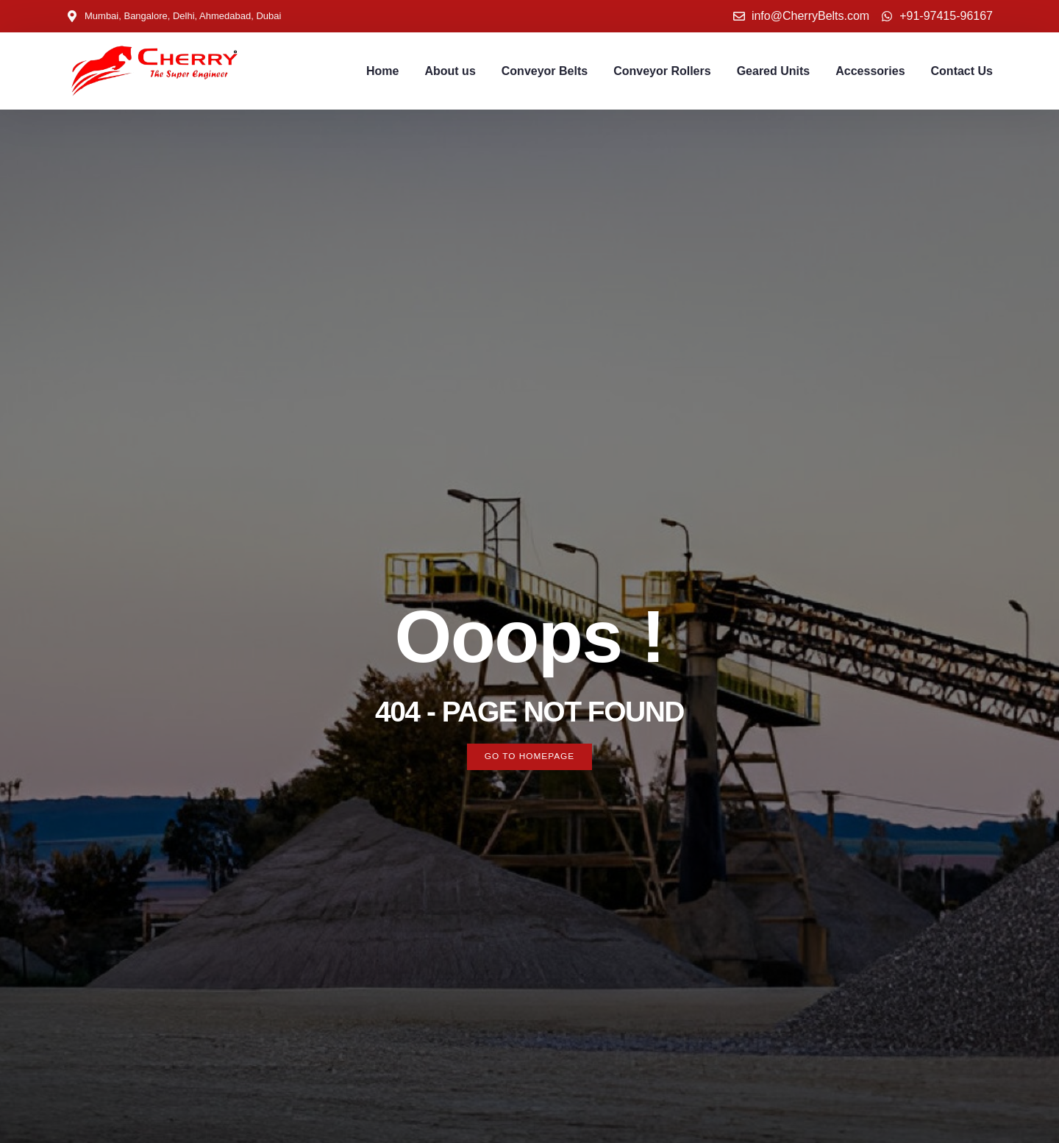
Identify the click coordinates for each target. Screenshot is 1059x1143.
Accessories (870, 71)
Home (382, 71)
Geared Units (773, 71)
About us (449, 71)
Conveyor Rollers (661, 71)
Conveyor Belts (545, 71)
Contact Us (962, 71)
